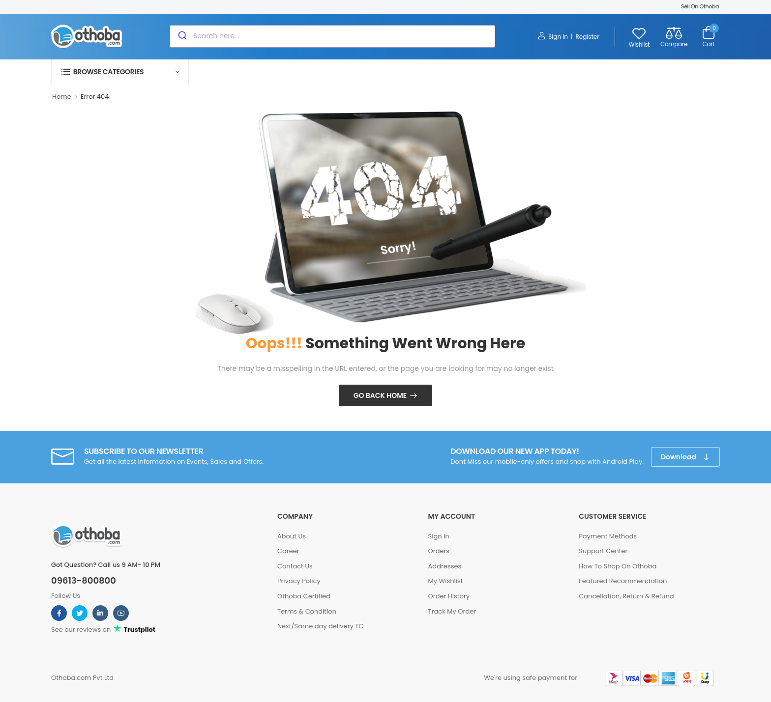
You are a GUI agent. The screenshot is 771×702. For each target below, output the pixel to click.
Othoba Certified (303, 596)
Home (61, 96)
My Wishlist (445, 581)
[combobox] (332, 36)
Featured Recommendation (623, 581)
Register (587, 36)
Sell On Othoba (700, 6)
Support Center (603, 551)
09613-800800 (83, 580)
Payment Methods (608, 536)
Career (288, 551)
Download (679, 457)
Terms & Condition (306, 611)
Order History (449, 596)
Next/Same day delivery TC (320, 626)
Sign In (553, 36)
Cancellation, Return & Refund (626, 596)
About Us (291, 536)
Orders (439, 551)
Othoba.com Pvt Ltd (82, 677)
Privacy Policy (299, 581)
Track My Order (452, 611)
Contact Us (295, 566)
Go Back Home (380, 395)
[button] (120, 71)
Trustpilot (138, 629)
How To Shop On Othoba (617, 566)
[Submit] (181, 36)
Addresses (445, 566)
